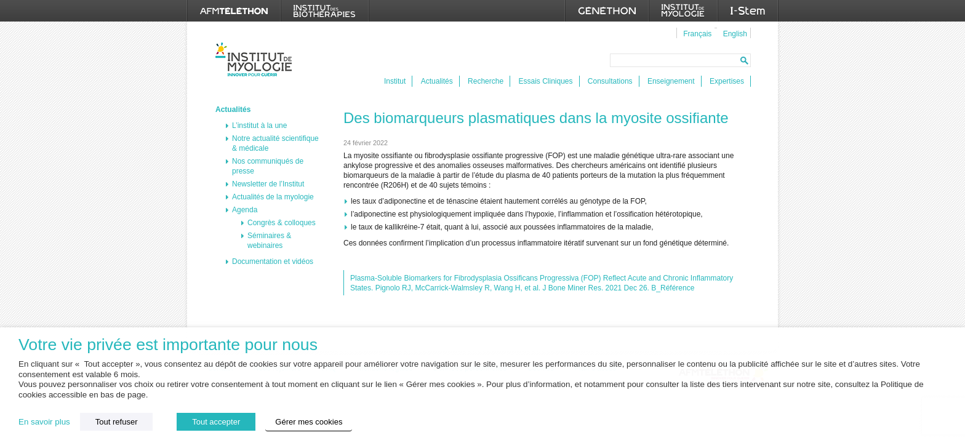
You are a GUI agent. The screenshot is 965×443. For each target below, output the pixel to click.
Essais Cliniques (545, 81)
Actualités (437, 81)
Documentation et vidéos (272, 261)
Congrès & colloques (281, 222)
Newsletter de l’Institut (268, 184)
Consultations (610, 81)
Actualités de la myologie (273, 197)
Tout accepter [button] (216, 421)
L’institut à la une (259, 125)
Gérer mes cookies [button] (308, 421)
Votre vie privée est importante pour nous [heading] (168, 345)
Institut (395, 81)
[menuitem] (696, 33)
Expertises (727, 81)
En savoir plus (44, 421)
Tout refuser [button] (116, 421)
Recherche (485, 81)
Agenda (244, 210)
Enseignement (671, 81)
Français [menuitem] (697, 34)
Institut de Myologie (256, 59)
